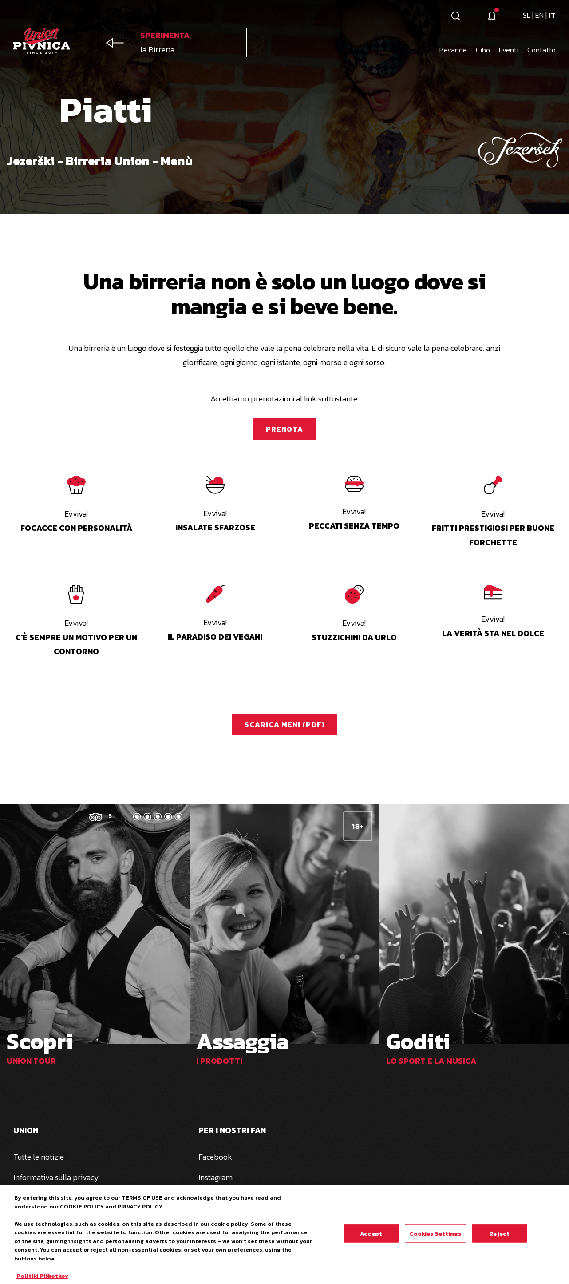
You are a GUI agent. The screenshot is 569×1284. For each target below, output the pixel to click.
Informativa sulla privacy (56, 1177)
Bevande (453, 49)
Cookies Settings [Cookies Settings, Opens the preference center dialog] (435, 1237)
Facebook (215, 1157)
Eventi (508, 49)
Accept (371, 1237)
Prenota (284, 429)
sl (527, 15)
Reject (499, 1237)
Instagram (215, 1177)
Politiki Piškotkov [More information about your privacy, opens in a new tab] (42, 1280)
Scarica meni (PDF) (285, 724)
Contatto (541, 49)
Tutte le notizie (38, 1157)
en (540, 15)
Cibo (483, 49)
